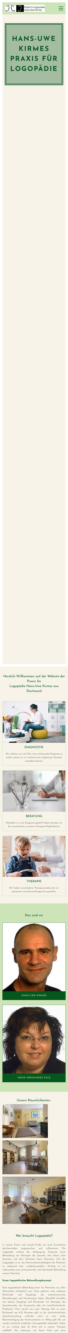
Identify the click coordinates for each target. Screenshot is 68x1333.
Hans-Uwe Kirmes (34, 995)
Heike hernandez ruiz (34, 1078)
